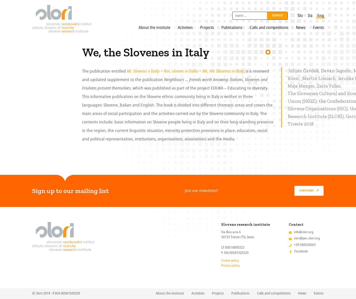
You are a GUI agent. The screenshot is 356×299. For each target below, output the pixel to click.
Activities (185, 28)
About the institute (154, 28)
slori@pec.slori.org (307, 238)
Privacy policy (230, 265)
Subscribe (306, 191)
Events (318, 28)
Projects (207, 28)
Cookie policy (230, 260)
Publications (231, 28)
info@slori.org (303, 232)
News (300, 28)
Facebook (301, 251)
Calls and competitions (269, 28)
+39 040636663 (305, 244)
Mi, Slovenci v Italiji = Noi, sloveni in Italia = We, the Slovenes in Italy (185, 71)
